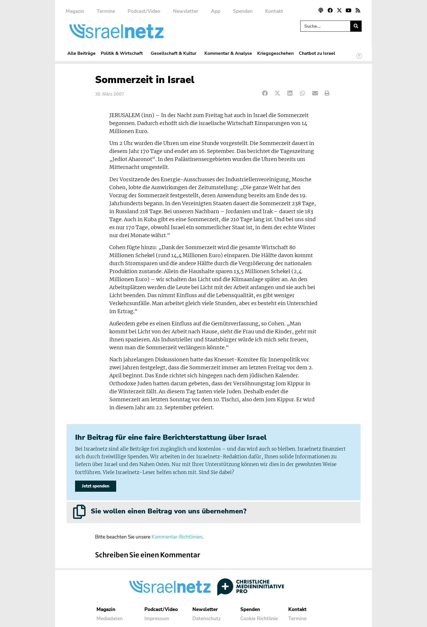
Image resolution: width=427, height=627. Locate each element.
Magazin (75, 11)
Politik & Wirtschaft (123, 53)
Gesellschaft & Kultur (175, 53)
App (215, 11)
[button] (265, 93)
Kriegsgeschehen (275, 53)
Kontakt (274, 11)
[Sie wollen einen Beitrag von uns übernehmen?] (79, 512)
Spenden (243, 11)
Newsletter (185, 11)
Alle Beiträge (81, 53)
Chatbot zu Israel (317, 53)
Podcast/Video (144, 11)
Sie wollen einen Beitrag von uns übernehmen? (168, 511)
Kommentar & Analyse (228, 53)
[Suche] (355, 26)
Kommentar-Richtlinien (177, 537)
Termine (106, 11)
